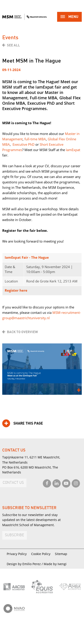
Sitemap (61, 554)
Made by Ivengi (55, 564)
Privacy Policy (17, 554)
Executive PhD (23, 144)
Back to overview (22, 332)
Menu (69, 17)
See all (13, 45)
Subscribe (14, 535)
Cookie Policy (40, 554)
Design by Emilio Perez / (25, 564)
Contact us (13, 483)
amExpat (73, 150)
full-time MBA (35, 139)
